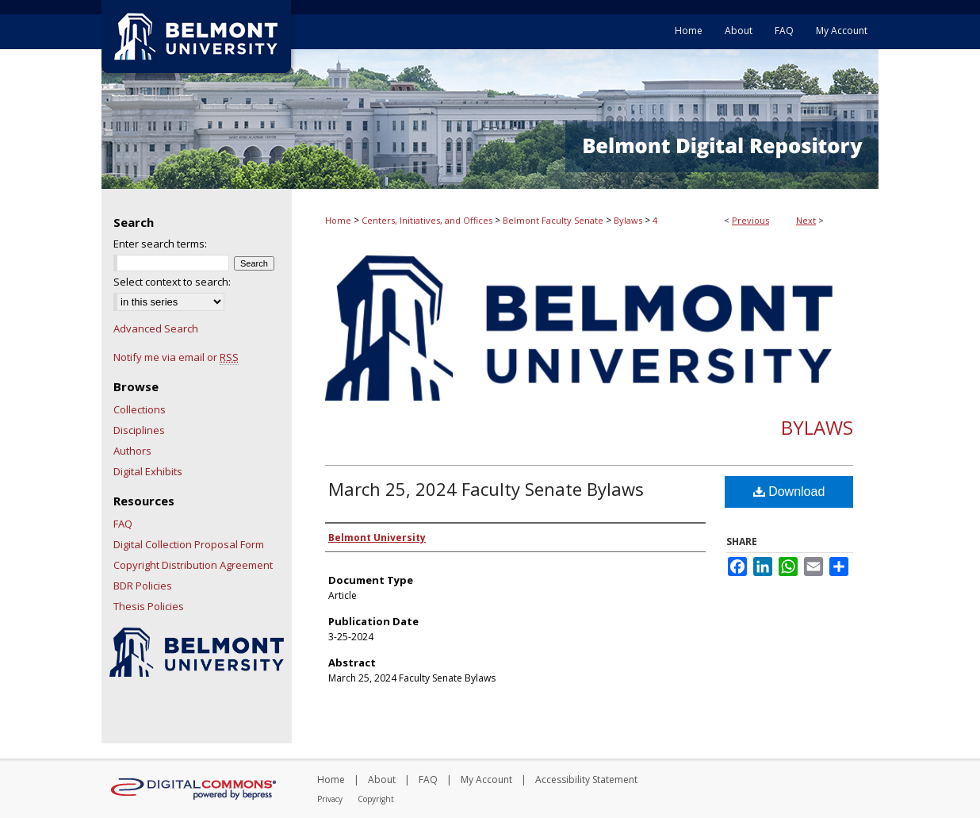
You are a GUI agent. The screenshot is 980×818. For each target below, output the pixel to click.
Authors (132, 451)
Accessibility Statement (586, 779)
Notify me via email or (176, 357)
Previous (750, 220)
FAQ (122, 524)
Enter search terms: (160, 243)
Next (806, 220)
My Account (486, 779)
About (382, 779)
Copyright (376, 799)
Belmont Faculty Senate (553, 220)
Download (789, 491)
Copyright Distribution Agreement (193, 565)
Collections (139, 409)
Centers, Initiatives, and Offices (427, 220)
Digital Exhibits (147, 471)
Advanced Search (155, 328)
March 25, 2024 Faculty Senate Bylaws (486, 489)
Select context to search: (172, 282)
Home (338, 220)
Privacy (330, 799)
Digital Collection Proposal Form (188, 544)
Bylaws (628, 220)
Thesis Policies (148, 606)
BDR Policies (142, 585)
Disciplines (139, 430)
